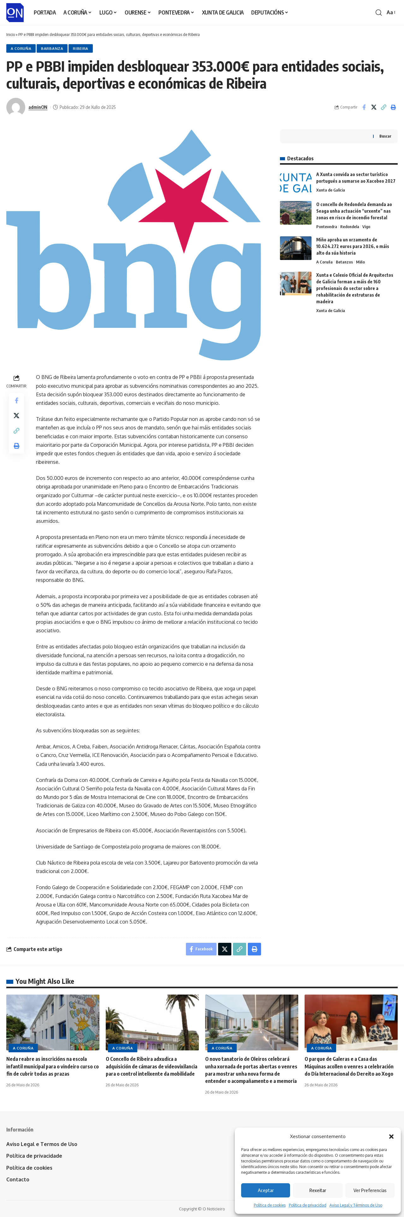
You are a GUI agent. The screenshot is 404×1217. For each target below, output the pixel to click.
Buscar (385, 136)
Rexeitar (317, 1190)
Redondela (349, 226)
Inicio (10, 34)
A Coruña (21, 48)
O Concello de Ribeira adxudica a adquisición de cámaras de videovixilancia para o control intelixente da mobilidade (151, 1066)
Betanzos (344, 261)
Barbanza (52, 48)
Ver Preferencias (370, 1190)
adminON (37, 107)
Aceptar (266, 1190)
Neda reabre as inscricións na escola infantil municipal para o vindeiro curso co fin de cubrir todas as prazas (52, 1066)
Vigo (366, 226)
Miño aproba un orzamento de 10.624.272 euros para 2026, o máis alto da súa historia (352, 246)
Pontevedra (326, 226)
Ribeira (80, 48)
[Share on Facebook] (363, 107)
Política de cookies (270, 1205)
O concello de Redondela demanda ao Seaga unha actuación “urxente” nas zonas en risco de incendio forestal (354, 211)
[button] (391, 1136)
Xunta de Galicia (330, 189)
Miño (360, 261)
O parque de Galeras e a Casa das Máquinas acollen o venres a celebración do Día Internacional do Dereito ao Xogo (349, 1066)
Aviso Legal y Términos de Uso (356, 1205)
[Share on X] (373, 107)
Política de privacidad (307, 1205)
